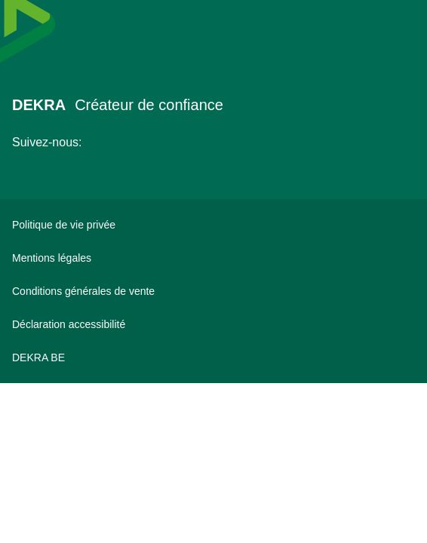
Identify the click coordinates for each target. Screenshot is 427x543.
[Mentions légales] (213, 257)
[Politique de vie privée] (213, 224)
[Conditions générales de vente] (213, 291)
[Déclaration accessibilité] (213, 324)
